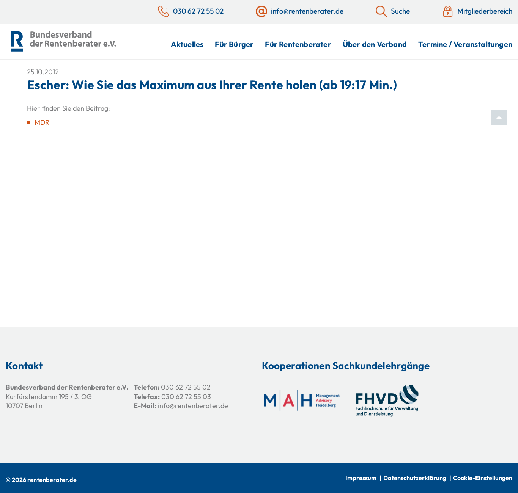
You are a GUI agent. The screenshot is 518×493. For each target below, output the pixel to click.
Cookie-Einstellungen (482, 478)
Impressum (360, 478)
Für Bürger (234, 44)
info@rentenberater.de (193, 405)
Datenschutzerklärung (414, 478)
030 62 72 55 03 (186, 396)
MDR (42, 122)
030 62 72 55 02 (186, 387)
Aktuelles (187, 44)
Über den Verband (375, 44)
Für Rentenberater (298, 44)
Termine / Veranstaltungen (465, 44)
